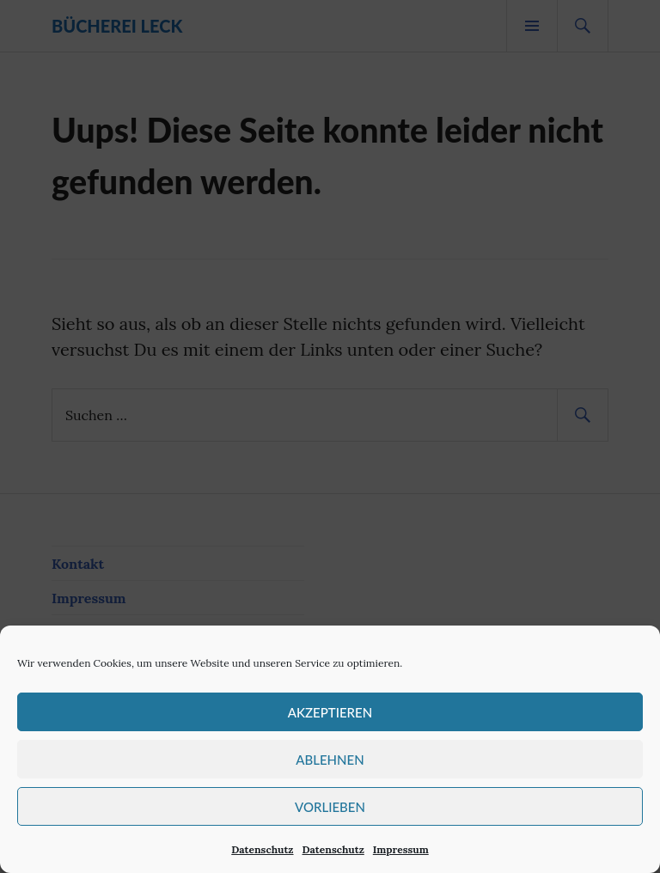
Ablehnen (330, 759)
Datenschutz (262, 849)
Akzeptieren (330, 712)
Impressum (401, 849)
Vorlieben (330, 807)
